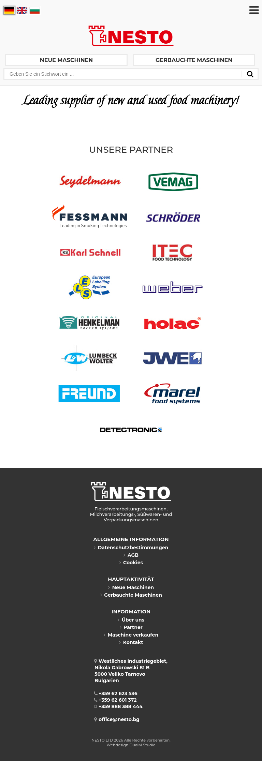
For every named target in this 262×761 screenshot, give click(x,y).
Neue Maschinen (66, 60)
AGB (131, 555)
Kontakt (131, 642)
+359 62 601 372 (115, 700)
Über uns (131, 620)
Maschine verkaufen (131, 635)
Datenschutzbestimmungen (131, 547)
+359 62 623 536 (115, 693)
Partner (131, 627)
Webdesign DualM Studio (131, 745)
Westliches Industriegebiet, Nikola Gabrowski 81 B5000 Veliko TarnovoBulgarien (131, 671)
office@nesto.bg (117, 719)
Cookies (131, 562)
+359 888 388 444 (118, 706)
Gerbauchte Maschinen (194, 60)
